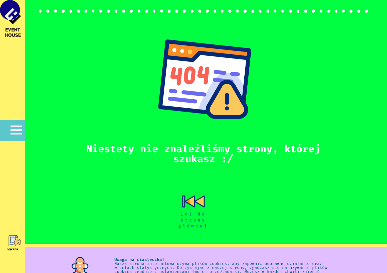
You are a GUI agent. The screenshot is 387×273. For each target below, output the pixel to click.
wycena (13, 249)
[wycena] (13, 240)
